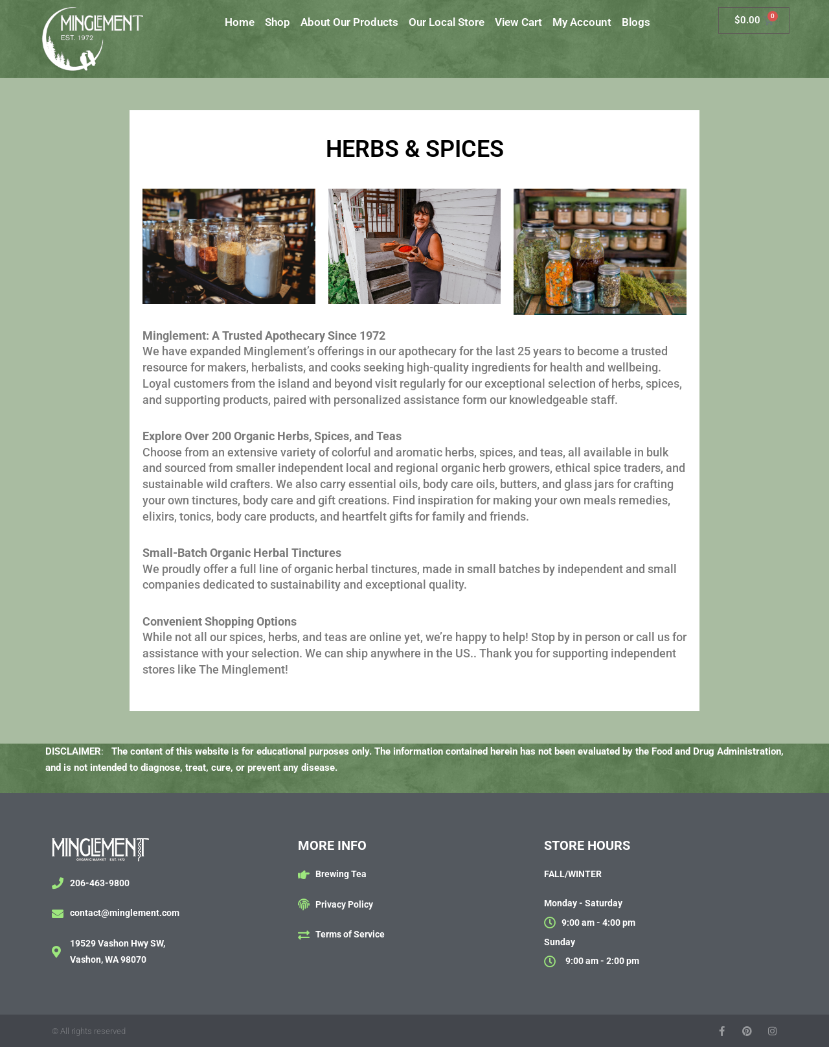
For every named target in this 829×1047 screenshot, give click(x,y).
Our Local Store (446, 22)
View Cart (518, 22)
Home (240, 22)
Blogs (636, 22)
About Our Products (349, 22)
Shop (277, 22)
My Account (581, 22)
